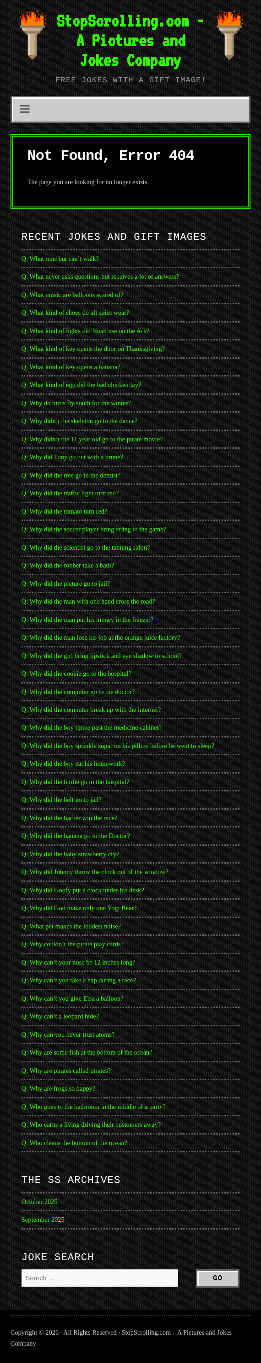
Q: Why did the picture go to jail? (66, 583)
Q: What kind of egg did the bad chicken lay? (81, 384)
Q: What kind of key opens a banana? (71, 367)
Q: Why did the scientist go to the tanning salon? (86, 547)
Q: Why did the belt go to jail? (62, 799)
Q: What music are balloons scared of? (73, 294)
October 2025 (40, 1201)
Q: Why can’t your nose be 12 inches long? (79, 962)
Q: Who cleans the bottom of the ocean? (74, 1142)
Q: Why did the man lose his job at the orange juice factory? (101, 637)
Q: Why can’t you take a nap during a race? (79, 980)
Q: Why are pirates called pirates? (66, 1070)
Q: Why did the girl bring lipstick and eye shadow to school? (102, 655)
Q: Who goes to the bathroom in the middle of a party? (94, 1106)
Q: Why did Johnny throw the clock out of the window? (95, 871)
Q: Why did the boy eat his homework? (73, 763)
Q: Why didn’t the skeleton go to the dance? (80, 420)
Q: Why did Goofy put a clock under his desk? (83, 890)
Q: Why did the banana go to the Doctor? (76, 835)
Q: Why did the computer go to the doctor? (78, 691)
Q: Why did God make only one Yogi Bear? (79, 908)
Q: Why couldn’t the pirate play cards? (73, 944)
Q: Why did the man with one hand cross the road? (88, 601)
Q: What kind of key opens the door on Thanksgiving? (93, 348)
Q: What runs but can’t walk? (60, 258)
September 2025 (43, 1219)
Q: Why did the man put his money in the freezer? (87, 619)
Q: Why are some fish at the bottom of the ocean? (87, 1052)
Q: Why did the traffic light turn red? (70, 493)
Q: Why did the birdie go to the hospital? (76, 781)
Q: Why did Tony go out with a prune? (72, 457)
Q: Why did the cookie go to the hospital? (76, 673)
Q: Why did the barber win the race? (70, 818)
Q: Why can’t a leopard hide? (60, 1016)
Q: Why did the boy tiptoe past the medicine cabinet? (92, 727)
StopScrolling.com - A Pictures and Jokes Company (130, 40)
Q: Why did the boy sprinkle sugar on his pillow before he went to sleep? (118, 745)
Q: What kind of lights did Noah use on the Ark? (86, 330)
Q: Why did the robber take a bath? (68, 565)
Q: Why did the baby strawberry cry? (71, 854)
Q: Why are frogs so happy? (59, 1088)
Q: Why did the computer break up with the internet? (91, 709)
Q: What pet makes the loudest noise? (71, 926)
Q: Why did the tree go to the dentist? (71, 475)
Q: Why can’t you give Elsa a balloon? (73, 998)
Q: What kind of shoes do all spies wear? (76, 312)
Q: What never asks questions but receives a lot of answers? (100, 276)
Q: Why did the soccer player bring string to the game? (94, 529)
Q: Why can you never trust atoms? (68, 1034)
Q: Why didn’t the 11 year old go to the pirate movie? (92, 439)
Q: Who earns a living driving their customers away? (91, 1124)
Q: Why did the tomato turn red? (65, 511)
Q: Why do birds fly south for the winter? (76, 403)
